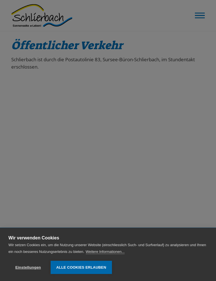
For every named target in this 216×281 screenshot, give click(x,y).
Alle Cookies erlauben (81, 267)
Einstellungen (28, 267)
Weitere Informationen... (105, 252)
